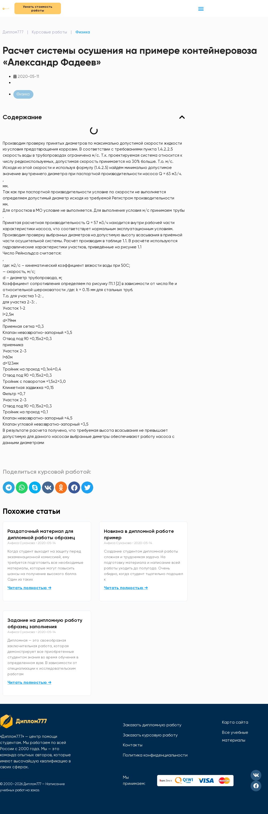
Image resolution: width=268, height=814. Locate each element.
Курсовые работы (49, 32)
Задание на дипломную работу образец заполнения (44, 623)
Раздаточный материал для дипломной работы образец (41, 534)
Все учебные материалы (235, 736)
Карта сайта (235, 722)
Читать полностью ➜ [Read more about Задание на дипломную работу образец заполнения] (29, 682)
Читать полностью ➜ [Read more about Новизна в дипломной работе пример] (126, 587)
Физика (82, 32)
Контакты (132, 744)
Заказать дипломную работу (152, 724)
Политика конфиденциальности (155, 755)
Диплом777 (13, 32)
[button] (201, 8)
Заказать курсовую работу (150, 735)
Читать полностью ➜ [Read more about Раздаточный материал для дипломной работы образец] (29, 587)
